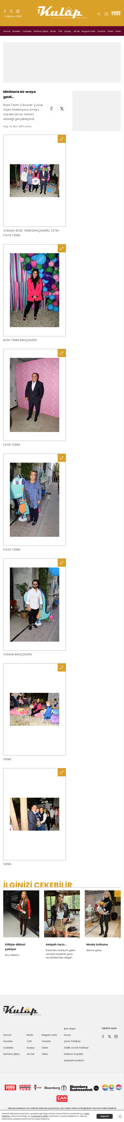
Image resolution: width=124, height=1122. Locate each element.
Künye (67, 1035)
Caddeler (26, 31)
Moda (53, 31)
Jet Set (76, 31)
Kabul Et (105, 1116)
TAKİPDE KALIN (108, 1028)
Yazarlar (101, 31)
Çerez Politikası (72, 1041)
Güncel (6, 31)
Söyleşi (67, 31)
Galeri (110, 31)
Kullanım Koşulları (73, 1054)
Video (118, 31)
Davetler (16, 31)
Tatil (60, 31)
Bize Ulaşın (70, 1028)
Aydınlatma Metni (74, 1060)
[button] (117, 893)
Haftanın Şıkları (40, 31)
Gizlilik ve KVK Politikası (76, 1047)
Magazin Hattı (88, 31)
